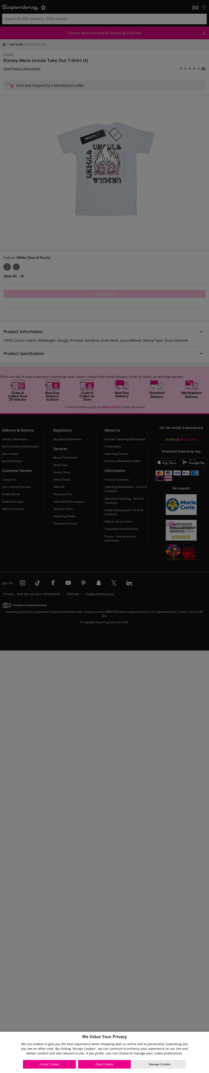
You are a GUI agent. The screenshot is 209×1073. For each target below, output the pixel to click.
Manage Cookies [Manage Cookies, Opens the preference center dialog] (160, 1064)
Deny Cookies (104, 1064)
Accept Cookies (49, 1064)
